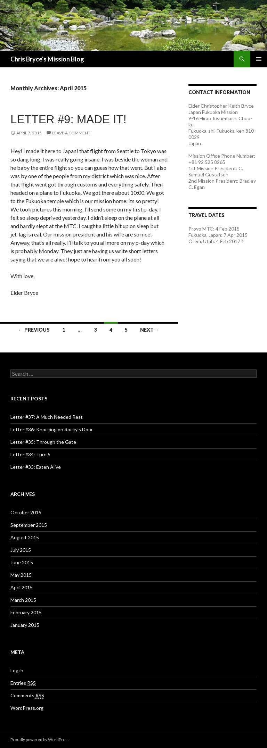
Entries (23, 683)
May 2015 (21, 575)
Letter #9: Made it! (68, 119)
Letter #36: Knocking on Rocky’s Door (51, 429)
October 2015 (25, 512)
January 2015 (24, 625)
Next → (150, 330)
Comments (27, 695)
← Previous (34, 330)
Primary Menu (258, 59)
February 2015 (26, 612)
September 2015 (28, 525)
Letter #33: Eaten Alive (35, 467)
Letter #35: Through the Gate (43, 442)
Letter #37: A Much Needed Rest (46, 417)
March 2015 (23, 600)
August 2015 (24, 537)
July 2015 (20, 550)
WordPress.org (26, 708)
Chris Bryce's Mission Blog (47, 59)
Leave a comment (71, 132)
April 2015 (21, 587)
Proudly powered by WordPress (40, 739)
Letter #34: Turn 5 (30, 454)
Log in (16, 670)
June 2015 (21, 562)
